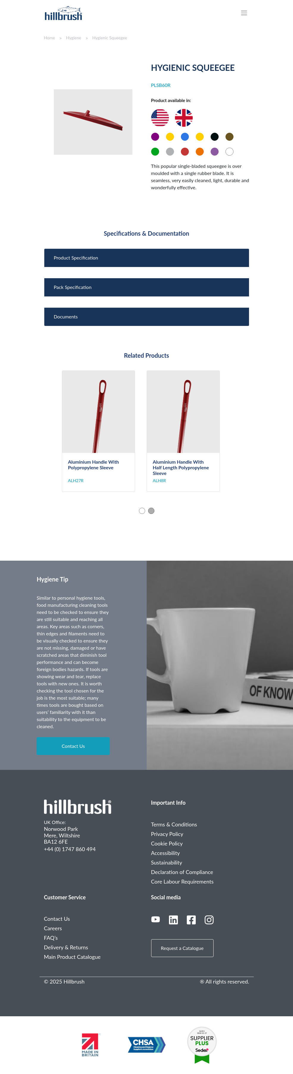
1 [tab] (142, 511)
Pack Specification (73, 287)
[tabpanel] (104, 431)
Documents (66, 316)
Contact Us (73, 746)
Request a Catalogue (182, 948)
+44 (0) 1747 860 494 (70, 849)
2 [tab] (151, 511)
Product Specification (76, 257)
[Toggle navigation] (247, 13)
